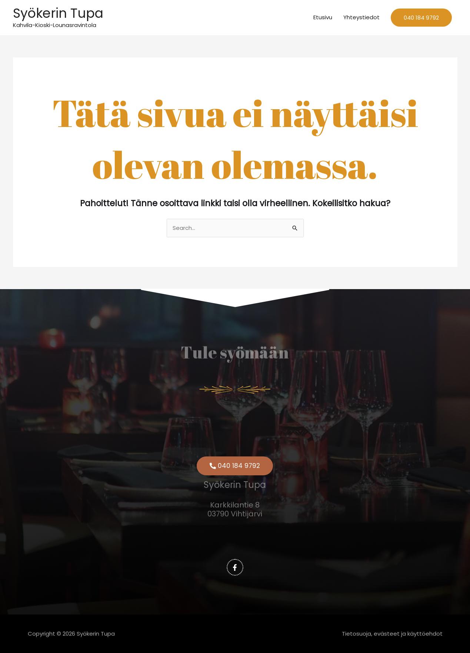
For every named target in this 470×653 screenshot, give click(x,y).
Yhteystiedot (361, 17)
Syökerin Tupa (58, 13)
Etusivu (322, 17)
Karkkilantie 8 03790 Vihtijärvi (234, 502)
